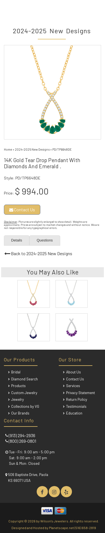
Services (73, 385)
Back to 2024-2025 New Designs (41, 253)
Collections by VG (25, 406)
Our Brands (20, 413)
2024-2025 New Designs (32, 149)
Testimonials (76, 406)
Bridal (15, 371)
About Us (73, 371)
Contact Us (22, 209)
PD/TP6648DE (62, 149)
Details (16, 240)
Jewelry (17, 399)
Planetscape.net (61, 528)
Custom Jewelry (24, 392)
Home (8, 149)
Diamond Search (24, 378)
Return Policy (76, 399)
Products (18, 385)
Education (74, 413)
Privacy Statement (80, 392)
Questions (45, 240)
